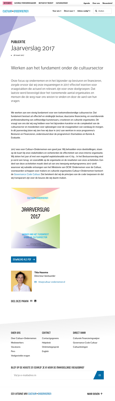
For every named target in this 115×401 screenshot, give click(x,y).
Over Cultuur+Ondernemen (24, 338)
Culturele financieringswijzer (25, 3)
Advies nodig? (83, 11)
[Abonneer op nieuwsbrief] (97, 375)
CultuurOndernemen (16, 11)
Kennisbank (8, 3)
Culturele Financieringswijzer (86, 338)
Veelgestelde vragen (20, 356)
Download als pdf (22, 259)
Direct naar (69, 11)
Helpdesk (46, 342)
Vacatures (15, 347)
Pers (13, 351)
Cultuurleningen (62, 3)
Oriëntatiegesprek (50, 347)
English (45, 351)
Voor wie (57, 11)
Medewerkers (17, 342)
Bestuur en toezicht (46, 3)
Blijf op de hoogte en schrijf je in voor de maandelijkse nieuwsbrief (47, 367)
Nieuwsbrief (107, 3)
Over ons (96, 3)
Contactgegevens (50, 338)
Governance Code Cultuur (27, 174)
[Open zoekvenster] (102, 11)
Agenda (87, 3)
